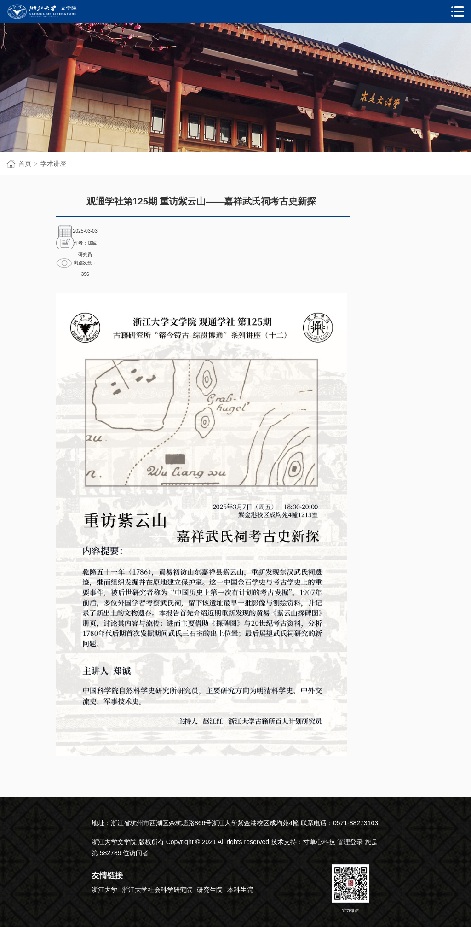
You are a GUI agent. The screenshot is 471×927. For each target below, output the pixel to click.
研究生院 (210, 889)
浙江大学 (104, 889)
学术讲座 (53, 163)
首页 (24, 163)
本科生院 (240, 889)
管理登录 (350, 841)
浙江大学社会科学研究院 (157, 889)
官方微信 (350, 888)
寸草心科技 (319, 841)
